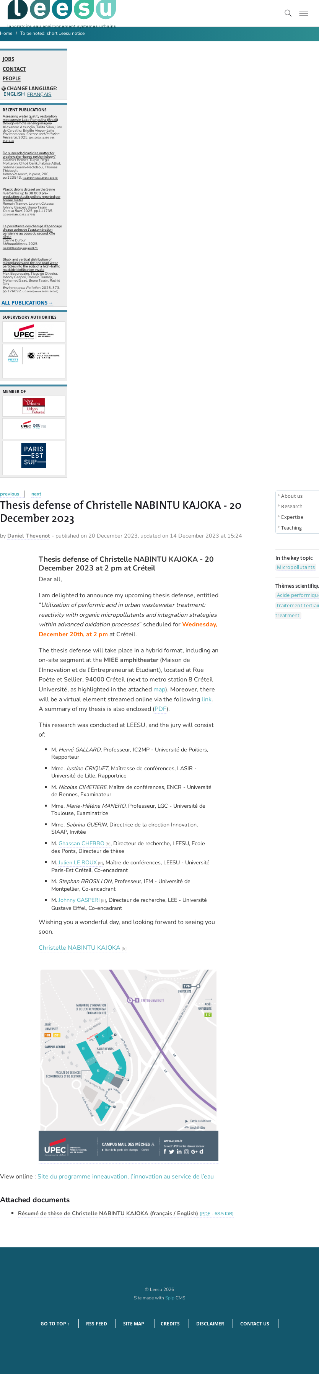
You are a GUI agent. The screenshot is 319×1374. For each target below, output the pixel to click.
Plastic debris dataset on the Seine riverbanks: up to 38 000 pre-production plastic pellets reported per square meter (31, 194)
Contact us (254, 1323)
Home (6, 33)
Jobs (8, 59)
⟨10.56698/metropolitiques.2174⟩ (20, 247)
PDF (160, 709)
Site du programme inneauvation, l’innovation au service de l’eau (125, 1176)
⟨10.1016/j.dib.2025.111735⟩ (19, 214)
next (36, 494)
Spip (169, 1298)
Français (38, 95)
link (207, 699)
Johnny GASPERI (79, 900)
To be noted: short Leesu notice (52, 33)
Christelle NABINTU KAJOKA (79, 948)
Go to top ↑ (55, 1323)
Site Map (133, 1323)
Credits (170, 1323)
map (159, 689)
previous (9, 494)
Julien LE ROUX (78, 862)
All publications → (28, 302)
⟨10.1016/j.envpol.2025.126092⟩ (40, 291)
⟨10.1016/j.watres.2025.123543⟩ (40, 177)
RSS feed (96, 1323)
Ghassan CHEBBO (81, 843)
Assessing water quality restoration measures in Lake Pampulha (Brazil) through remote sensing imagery (30, 120)
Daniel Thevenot (28, 535)
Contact (14, 68)
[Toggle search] (288, 13)
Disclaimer (210, 1323)
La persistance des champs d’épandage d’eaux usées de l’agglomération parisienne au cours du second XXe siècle (32, 231)
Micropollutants (296, 567)
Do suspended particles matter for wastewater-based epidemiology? (29, 155)
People (12, 78)
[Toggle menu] (303, 13)
